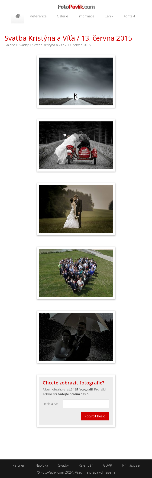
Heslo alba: (50, 404)
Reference (38, 16)
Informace (86, 16)
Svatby (24, 45)
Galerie (62, 16)
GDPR (107, 465)
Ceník (109, 16)
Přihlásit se (131, 465)
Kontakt (129, 16)
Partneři (19, 465)
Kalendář (86, 465)
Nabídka (42, 465)
